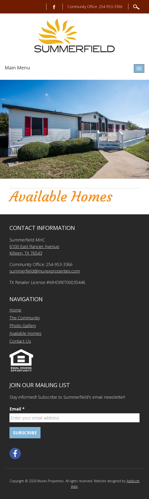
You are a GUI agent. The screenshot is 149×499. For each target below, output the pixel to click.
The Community (24, 318)
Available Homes (25, 333)
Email (17, 409)
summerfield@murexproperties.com (44, 271)
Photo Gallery (22, 325)
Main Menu (17, 67)
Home (15, 310)
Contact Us (20, 341)
